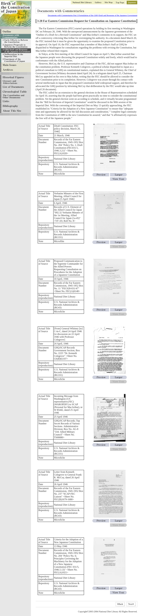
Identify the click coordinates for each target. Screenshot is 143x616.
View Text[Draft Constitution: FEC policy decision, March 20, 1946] (118, 179)
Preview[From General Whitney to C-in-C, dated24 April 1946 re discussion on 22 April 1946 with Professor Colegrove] (100, 377)
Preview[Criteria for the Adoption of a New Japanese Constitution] (100, 588)
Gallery (98, 2)
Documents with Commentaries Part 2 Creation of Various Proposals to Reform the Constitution (15, 45)
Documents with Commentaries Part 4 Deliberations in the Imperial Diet (15, 55)
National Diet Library (82, 2)
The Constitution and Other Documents (15, 96)
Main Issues (15, 65)
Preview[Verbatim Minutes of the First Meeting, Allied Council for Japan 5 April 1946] (100, 242)
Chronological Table (15, 91)
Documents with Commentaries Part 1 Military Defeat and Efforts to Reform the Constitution (15, 41)
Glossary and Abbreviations (15, 82)
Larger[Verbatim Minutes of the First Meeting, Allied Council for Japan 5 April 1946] (118, 242)
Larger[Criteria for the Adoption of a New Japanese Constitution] (118, 588)
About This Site (15, 110)
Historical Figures (15, 77)
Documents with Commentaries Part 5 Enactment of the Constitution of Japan (15, 60)
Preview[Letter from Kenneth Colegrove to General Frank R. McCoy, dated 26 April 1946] (100, 520)
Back (120, 604)
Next (131, 604)
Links (15, 101)
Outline (15, 31)
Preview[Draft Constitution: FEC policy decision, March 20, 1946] (100, 174)
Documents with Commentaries (15, 36)
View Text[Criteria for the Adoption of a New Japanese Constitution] (118, 592)
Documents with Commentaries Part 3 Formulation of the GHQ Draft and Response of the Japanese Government (92, 15)
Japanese (132, 2)
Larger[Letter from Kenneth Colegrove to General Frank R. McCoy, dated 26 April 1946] (118, 520)
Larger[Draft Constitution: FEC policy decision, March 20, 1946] (118, 174)
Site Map (108, 2)
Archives (15, 69)
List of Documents (15, 86)
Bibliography (15, 106)
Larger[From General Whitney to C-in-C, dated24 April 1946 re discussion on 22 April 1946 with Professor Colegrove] (118, 377)
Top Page (120, 2)
